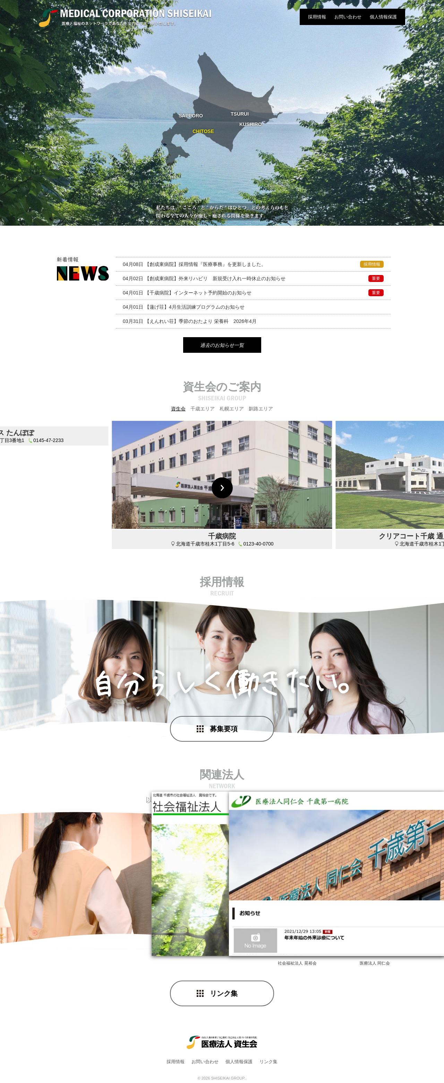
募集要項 (224, 730)
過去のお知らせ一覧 (222, 346)
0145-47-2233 (48, 545)
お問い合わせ (347, 16)
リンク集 (224, 995)
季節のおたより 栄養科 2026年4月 (190, 321)
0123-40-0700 (258, 545)
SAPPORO (191, 115)
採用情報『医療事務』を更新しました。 (253, 264)
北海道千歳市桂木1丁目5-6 (205, 545)
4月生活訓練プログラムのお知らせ (184, 307)
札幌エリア (232, 410)
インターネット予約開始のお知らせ (253, 292)
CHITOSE (203, 131)
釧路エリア (261, 410)
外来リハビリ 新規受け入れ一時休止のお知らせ (253, 278)
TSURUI (240, 114)
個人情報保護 (383, 16)
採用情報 (317, 16)
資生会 (178, 410)
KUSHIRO (250, 124)
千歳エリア (202, 410)
